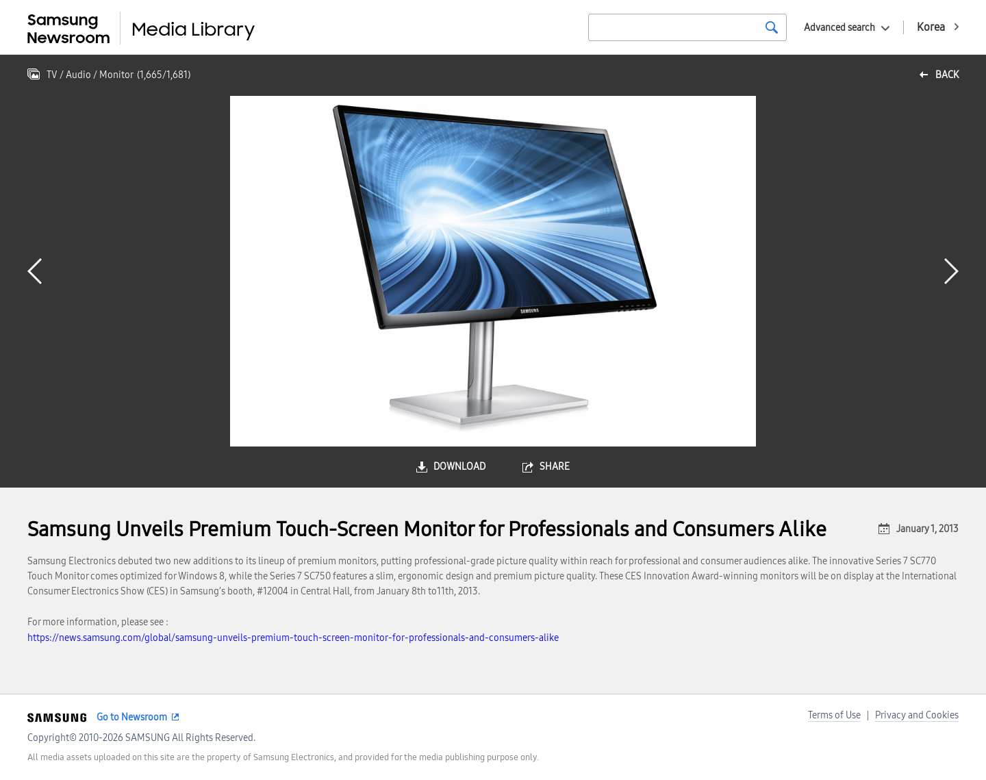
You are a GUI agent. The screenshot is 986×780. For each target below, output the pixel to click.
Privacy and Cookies (917, 715)
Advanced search (839, 28)
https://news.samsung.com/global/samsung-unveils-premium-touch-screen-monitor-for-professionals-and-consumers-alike (293, 638)
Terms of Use (834, 715)
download (459, 467)
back (947, 75)
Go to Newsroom (132, 717)
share (555, 467)
